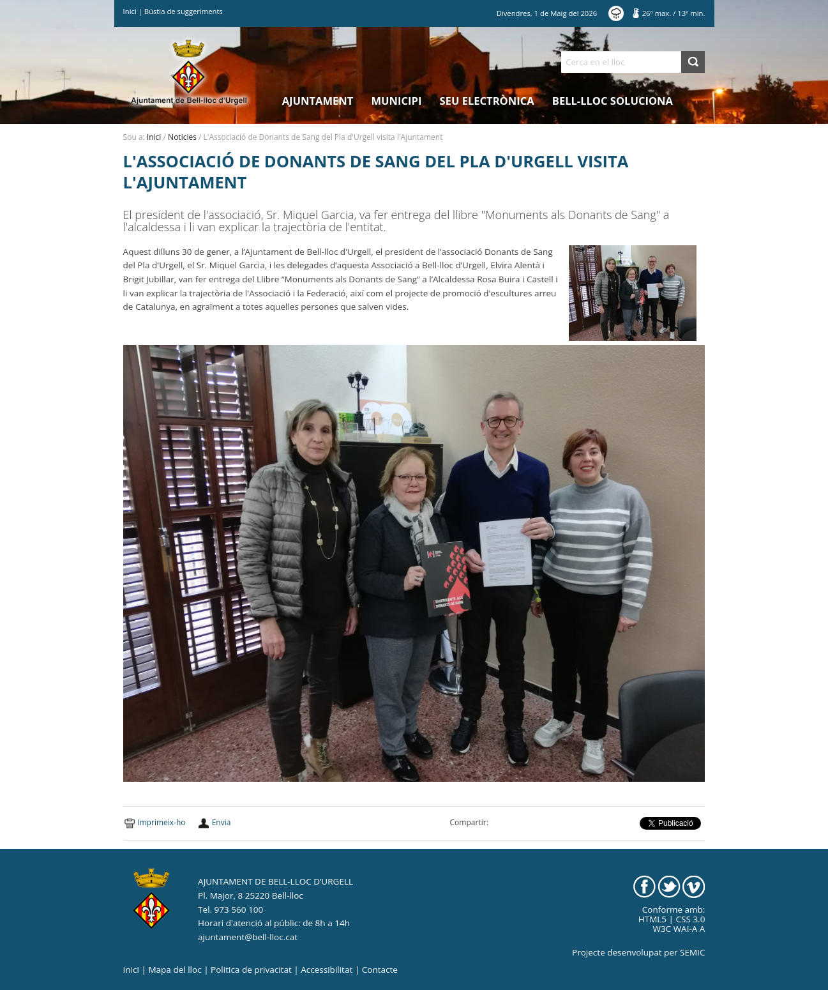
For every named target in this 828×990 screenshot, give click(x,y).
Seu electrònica (487, 100)
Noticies (182, 137)
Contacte (380, 969)
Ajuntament (318, 100)
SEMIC (692, 952)
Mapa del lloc (174, 969)
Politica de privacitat (251, 969)
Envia (221, 822)
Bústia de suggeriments (183, 11)
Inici (130, 11)
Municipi (397, 100)
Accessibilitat (326, 969)
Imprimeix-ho (161, 822)
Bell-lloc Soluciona (612, 100)
